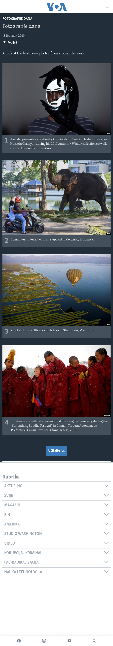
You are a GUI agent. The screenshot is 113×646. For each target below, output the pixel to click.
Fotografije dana (17, 19)
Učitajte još (56, 451)
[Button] (10, 43)
